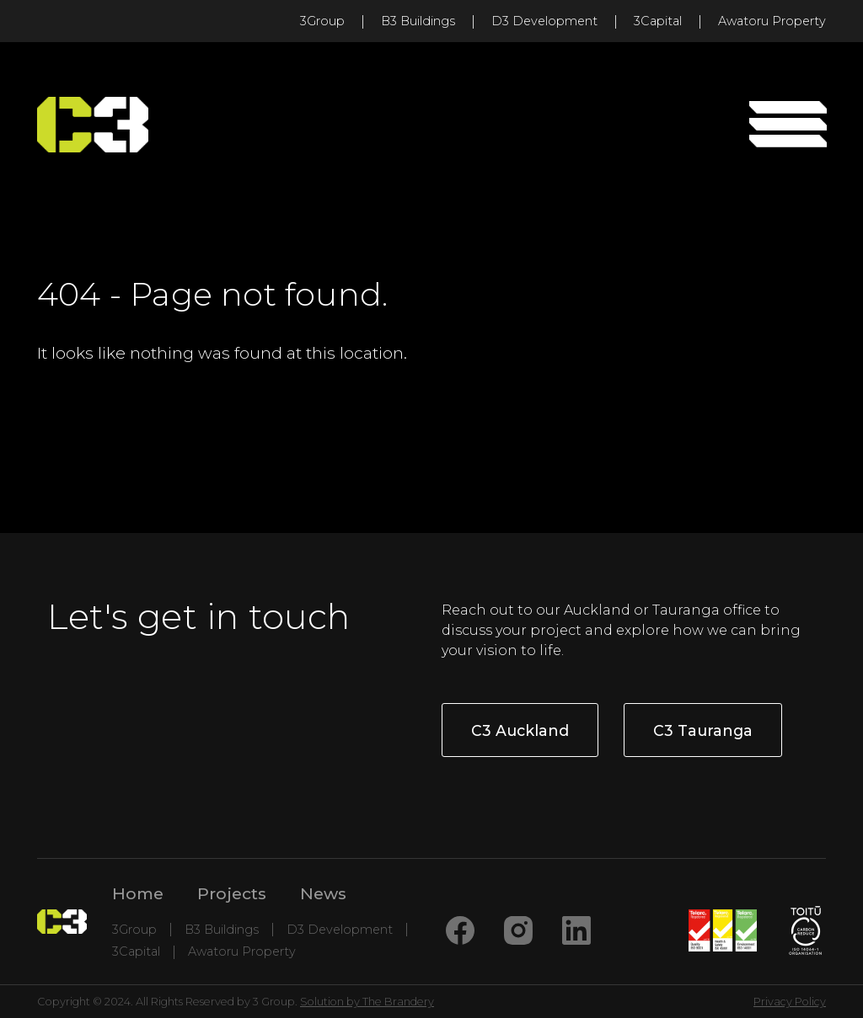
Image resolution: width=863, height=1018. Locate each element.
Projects (231, 893)
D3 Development (544, 21)
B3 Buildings (418, 21)
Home (137, 893)
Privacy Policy (789, 1001)
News (323, 893)
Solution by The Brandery (367, 1001)
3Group (322, 21)
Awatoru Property (772, 21)
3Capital (658, 21)
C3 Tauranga (703, 730)
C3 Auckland (520, 730)
